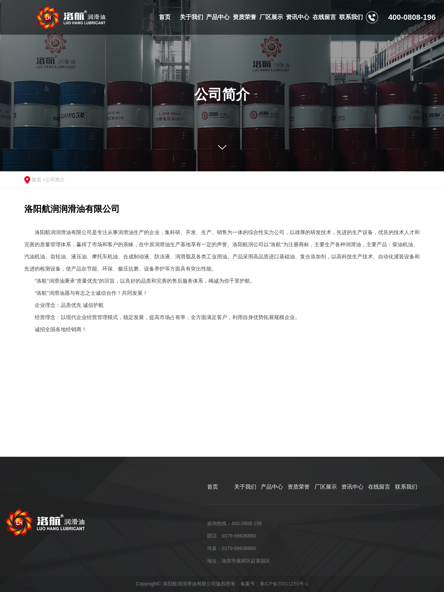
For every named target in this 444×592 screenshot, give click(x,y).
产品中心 (272, 487)
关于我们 (245, 487)
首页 (36, 179)
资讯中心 (352, 487)
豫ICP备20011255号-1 (284, 583)
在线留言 (379, 487)
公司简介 (55, 179)
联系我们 (406, 487)
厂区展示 (326, 487)
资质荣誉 (299, 487)
